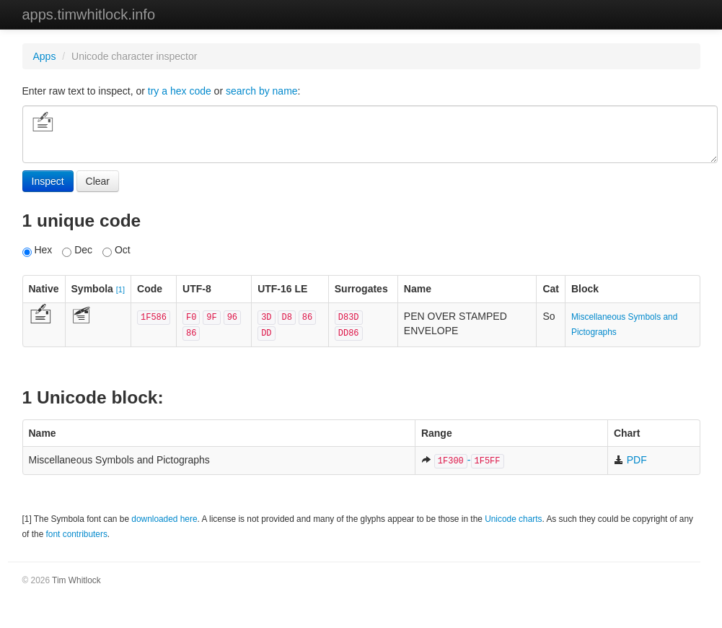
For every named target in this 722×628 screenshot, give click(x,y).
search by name (262, 91)
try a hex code (179, 91)
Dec (77, 250)
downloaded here (164, 519)
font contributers (76, 534)
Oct (116, 250)
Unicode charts (513, 519)
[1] (120, 289)
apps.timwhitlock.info (89, 14)
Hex (37, 250)
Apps (44, 56)
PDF (630, 460)
